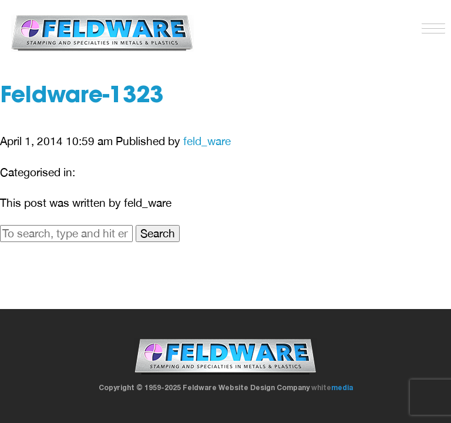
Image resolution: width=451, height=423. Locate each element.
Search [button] (157, 233)
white (332, 387)
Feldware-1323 (81, 97)
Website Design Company (263, 387)
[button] (430, 26)
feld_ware (207, 141)
